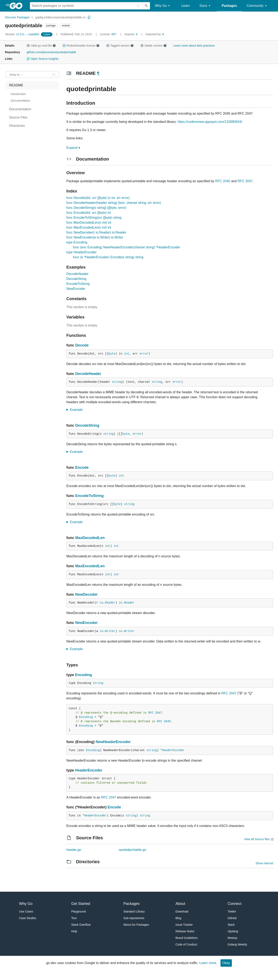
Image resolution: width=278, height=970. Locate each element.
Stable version (153, 45)
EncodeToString (78, 283)
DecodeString (76, 279)
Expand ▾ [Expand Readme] (73, 147)
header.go (73, 849)
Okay (226, 963)
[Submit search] (146, 5)
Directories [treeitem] (17, 125)
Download (182, 911)
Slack (231, 924)
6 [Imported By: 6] (154, 34)
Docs (206, 6)
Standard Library (134, 911)
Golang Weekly (237, 944)
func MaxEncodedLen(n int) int (88, 227)
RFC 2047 (245, 181)
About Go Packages (136, 924)
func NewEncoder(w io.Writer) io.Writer (94, 237)
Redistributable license (81, 45)
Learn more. (208, 963)
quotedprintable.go (132, 849)
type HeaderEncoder (81, 252)
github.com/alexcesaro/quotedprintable (51, 52)
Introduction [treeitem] (18, 94)
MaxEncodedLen (90, 566)
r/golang (233, 931)
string (117, 382)
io (101, 602)
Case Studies (27, 918)
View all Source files (257, 839)
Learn (185, 5)
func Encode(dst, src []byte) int (88, 212)
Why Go (163, 6)
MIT (113, 34)
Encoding (83, 675)
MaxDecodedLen (90, 538)
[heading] (17, 5)
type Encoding (76, 242)
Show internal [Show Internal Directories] (264, 863)
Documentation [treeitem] (20, 100)
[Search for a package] (86, 5)
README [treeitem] (16, 85)
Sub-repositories (133, 918)
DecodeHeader (77, 274)
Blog (178, 918)
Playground (78, 911)
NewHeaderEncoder (113, 742)
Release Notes (185, 931)
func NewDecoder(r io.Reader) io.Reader (96, 232)
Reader (110, 602)
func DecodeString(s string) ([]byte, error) (96, 207)
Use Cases (26, 911)
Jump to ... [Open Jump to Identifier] (16, 74)
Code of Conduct (186, 944)
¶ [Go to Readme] (98, 73)
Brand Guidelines (187, 937)
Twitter (232, 911)
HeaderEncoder (173, 750)
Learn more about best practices (194, 45)
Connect (235, 904)
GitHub (232, 918)
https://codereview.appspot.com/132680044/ (210, 121)
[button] (28, 45)
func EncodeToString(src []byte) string (93, 217)
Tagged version (120, 45)
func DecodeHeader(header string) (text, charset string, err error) (113, 202)
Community (257, 6)
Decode (82, 345)
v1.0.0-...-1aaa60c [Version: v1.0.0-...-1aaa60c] (22, 34)
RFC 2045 (222, 181)
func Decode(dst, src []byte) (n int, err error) (98, 198)
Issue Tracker (184, 924)
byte (111, 353)
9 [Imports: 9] (131, 34)
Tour (74, 918)
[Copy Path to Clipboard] (89, 17)
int (126, 353)
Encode (82, 467)
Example (77, 409)
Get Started (80, 904)
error (144, 353)
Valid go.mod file (41, 45)
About (180, 904)
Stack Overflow (81, 924)
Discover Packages (17, 17)
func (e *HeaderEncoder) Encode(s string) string (108, 257)
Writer (110, 631)
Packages (229, 5)
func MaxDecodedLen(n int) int (88, 222)
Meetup (232, 937)
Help (74, 931)
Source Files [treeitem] (18, 117)
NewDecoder (86, 594)
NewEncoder (75, 288)
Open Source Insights (42, 58)
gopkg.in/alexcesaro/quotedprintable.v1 (60, 17)
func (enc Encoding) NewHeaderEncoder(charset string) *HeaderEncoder (126, 247)
